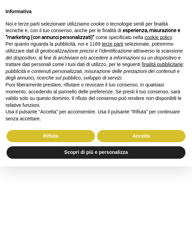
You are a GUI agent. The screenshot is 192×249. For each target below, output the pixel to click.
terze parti (112, 44)
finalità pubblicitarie (162, 64)
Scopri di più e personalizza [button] (96, 152)
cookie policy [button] (158, 37)
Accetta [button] (141, 136)
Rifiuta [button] (50, 136)
